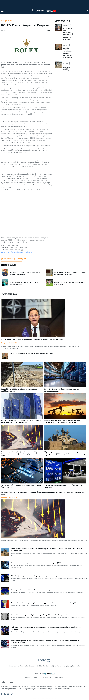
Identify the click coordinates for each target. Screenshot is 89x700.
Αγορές (66, 666)
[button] (2, 11)
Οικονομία (24, 666)
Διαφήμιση (6, 20)
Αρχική (37, 677)
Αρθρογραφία (75, 666)
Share (49, 30)
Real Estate (41, 666)
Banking (32, 666)
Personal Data (59, 677)
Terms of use (47, 677)
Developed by (44, 673)
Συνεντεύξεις (51, 666)
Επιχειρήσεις (14, 666)
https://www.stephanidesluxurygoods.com (16, 252)
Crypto (59, 666)
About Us (28, 677)
